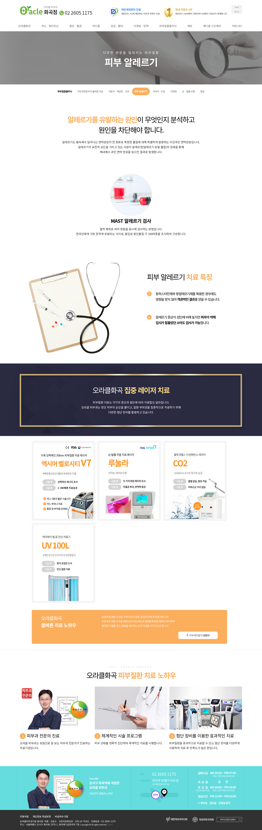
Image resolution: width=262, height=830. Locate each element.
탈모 (202, 91)
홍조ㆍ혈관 (75, 26)
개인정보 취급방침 (42, 816)
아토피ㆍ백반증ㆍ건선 (118, 91)
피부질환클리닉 (168, 26)
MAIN (237, 7)
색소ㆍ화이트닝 (50, 26)
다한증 (174, 91)
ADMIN (110, 824)
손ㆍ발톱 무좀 (188, 91)
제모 (189, 26)
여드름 (96, 26)
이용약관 (24, 816)
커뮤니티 (237, 26)
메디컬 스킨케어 (212, 26)
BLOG (236, 11)
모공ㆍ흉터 (117, 26)
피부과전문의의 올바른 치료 (90, 91)
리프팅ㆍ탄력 (141, 26)
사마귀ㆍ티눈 (159, 91)
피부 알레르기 (140, 91)
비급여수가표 (61, 816)
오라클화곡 (24, 26)
